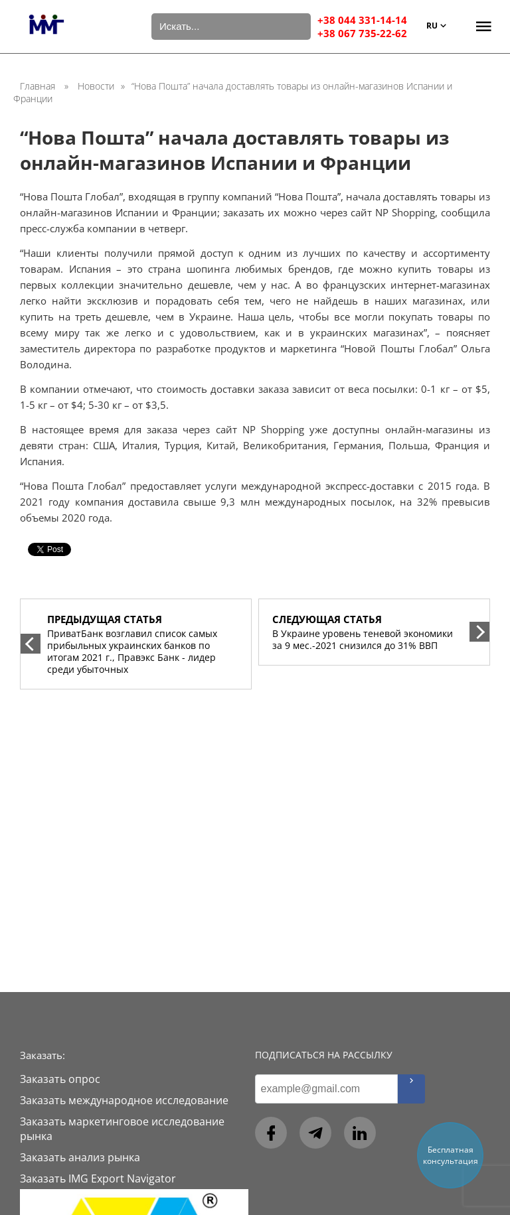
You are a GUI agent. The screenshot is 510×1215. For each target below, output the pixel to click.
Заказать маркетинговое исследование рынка (122, 1128)
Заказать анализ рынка (80, 1157)
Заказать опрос (60, 1079)
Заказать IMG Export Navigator (98, 1178)
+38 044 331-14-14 (362, 20)
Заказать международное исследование (124, 1100)
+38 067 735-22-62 (362, 33)
